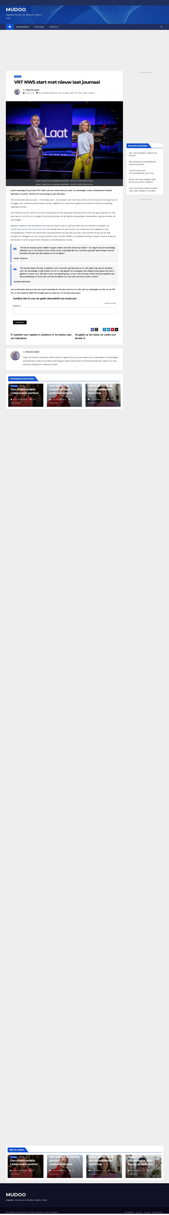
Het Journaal (63, 93)
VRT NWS (78, 93)
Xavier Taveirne (89, 93)
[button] (162, 27)
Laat (71, 93)
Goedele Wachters (50, 93)
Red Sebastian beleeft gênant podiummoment (60, 389)
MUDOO (16, 9)
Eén (40, 93)
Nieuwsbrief (22, 27)
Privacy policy (157, 1212)
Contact (54, 27)
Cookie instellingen (50, 1212)
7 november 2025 (137, 1170)
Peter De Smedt (32, 90)
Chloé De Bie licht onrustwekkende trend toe (100, 389)
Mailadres (17, 306)
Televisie (18, 76)
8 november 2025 (20, 399)
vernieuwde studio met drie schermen (28, 229)
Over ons (39, 27)
